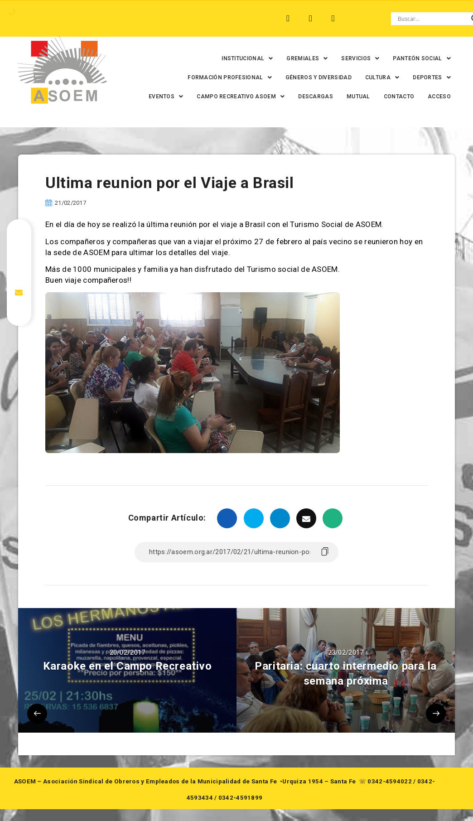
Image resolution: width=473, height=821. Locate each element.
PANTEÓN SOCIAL (415, 58)
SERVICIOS (354, 58)
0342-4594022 (389, 800)
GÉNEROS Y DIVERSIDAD (312, 77)
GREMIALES (300, 58)
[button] (240, 58)
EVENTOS (196, 96)
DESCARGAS (345, 96)
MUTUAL (388, 96)
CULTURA (375, 77)
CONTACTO (429, 96)
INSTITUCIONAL (240, 58)
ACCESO (432, 115)
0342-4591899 (240, 816)
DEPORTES (425, 77)
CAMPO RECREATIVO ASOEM (271, 96)
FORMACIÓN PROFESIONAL (223, 77)
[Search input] (432, 18)
